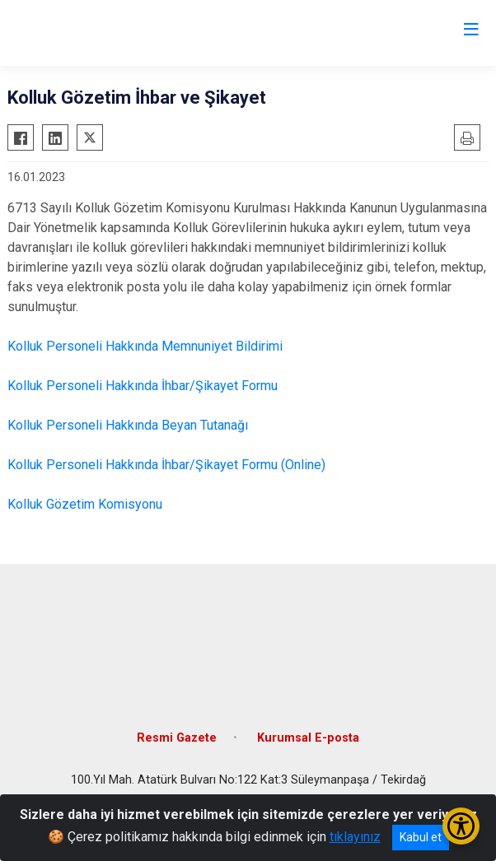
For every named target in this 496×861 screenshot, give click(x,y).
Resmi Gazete (177, 738)
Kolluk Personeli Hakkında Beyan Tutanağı (127, 425)
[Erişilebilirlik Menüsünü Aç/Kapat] (461, 826)
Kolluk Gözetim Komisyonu (84, 504)
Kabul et (421, 837)
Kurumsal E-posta (308, 738)
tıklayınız (355, 837)
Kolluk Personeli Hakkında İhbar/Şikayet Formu (142, 385)
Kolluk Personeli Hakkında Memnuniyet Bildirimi (145, 346)
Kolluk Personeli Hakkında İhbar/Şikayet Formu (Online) (166, 464)
